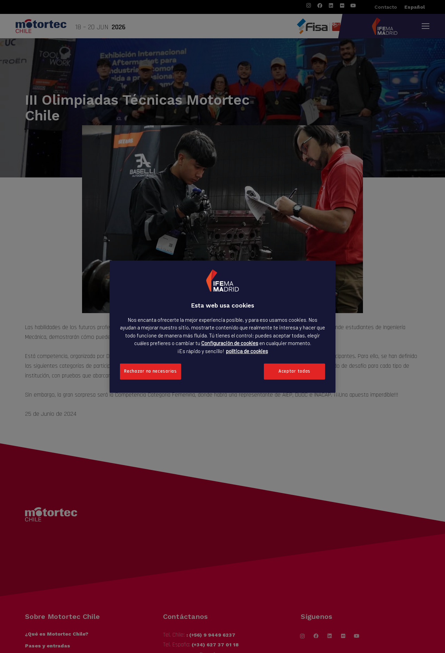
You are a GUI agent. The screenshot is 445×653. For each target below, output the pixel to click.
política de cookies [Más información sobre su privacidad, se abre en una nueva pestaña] (247, 351)
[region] (222, 326)
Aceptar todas (294, 371)
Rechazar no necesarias (150, 371)
